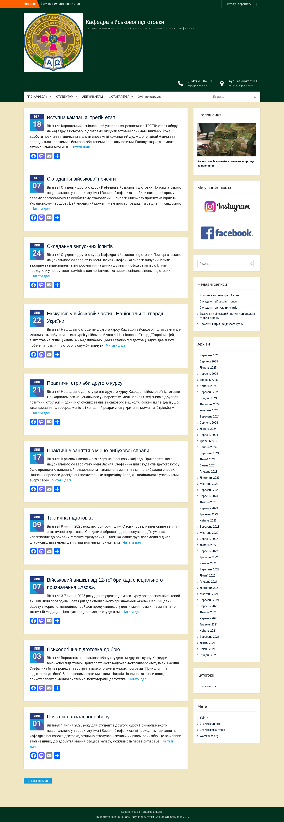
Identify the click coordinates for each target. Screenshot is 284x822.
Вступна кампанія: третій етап (60, 3)
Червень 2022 (209, 551)
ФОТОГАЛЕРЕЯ (119, 96)
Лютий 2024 (207, 459)
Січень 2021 (207, 649)
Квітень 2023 (208, 520)
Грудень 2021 (208, 581)
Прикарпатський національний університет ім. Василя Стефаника (137, 816)
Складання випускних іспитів (80, 246)
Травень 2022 (209, 557)
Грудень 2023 (208, 471)
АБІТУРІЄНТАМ (92, 96)
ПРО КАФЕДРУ (37, 96)
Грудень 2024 (208, 398)
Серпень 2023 (209, 496)
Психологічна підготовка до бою (83, 649)
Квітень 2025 (208, 386)
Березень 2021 (209, 636)
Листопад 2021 (210, 587)
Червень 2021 (209, 618)
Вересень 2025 (209, 355)
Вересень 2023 (209, 490)
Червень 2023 (209, 508)
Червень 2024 (209, 434)
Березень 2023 (209, 526)
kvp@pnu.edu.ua (197, 85)
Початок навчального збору (78, 716)
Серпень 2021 (209, 606)
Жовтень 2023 (209, 483)
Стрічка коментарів (212, 729)
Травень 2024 (209, 441)
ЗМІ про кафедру (149, 96)
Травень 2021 (209, 624)
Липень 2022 (208, 545)
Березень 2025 (209, 392)
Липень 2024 (208, 428)
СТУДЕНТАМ (64, 96)
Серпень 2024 (209, 422)
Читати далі (80, 147)
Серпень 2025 (209, 361)
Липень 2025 (208, 367)
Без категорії (208, 686)
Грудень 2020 (208, 655)
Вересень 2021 (209, 600)
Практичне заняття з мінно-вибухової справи (98, 450)
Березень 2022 (209, 569)
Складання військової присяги (81, 179)
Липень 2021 (208, 612)
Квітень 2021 (208, 630)
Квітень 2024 (208, 447)
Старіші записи (38, 781)
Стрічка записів (210, 723)
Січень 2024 (207, 465)
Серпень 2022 (209, 538)
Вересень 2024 (209, 416)
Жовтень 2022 (209, 532)
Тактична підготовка (70, 518)
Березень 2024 (209, 453)
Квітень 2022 (208, 563)
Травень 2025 (209, 379)
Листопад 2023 (210, 477)
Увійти (204, 717)
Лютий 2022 (207, 575)
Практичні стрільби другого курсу (84, 383)
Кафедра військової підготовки (125, 22)
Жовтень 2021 (209, 593)
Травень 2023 (209, 514)
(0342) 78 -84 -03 (200, 81)
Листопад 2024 (210, 404)
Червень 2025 (209, 373)
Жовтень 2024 (209, 410)
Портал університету (238, 4)
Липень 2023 (208, 502)
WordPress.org (209, 736)
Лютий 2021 (207, 642)
